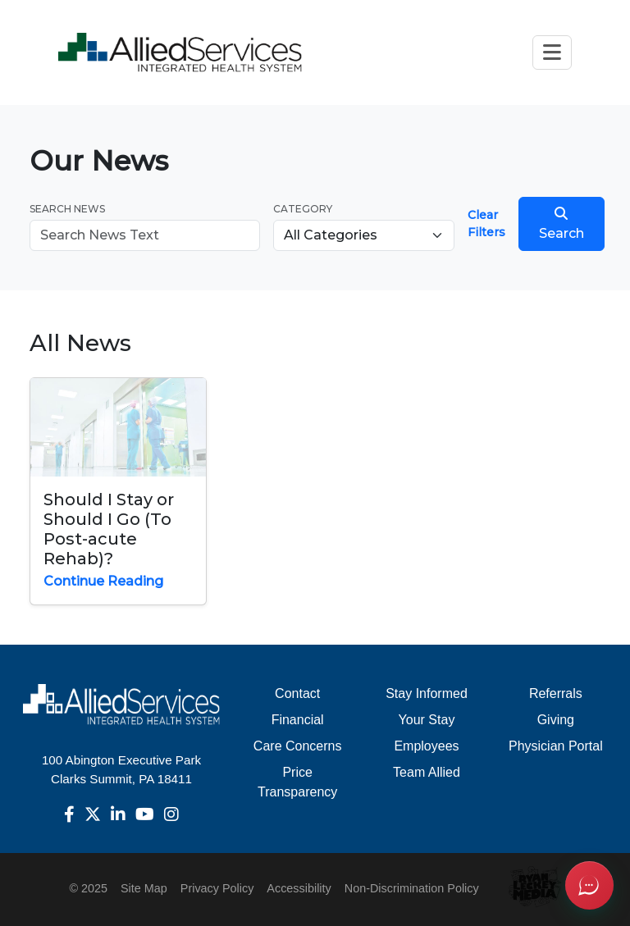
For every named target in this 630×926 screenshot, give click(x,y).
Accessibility (299, 888)
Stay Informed (427, 693)
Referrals (555, 693)
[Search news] (145, 235)
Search (561, 224)
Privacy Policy (217, 888)
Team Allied (426, 772)
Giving (555, 720)
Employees (426, 746)
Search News (67, 209)
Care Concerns (297, 746)
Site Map (144, 888)
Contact (297, 693)
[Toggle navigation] (552, 52)
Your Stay (427, 720)
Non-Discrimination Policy (412, 888)
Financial (298, 720)
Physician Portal (556, 746)
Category (302, 209)
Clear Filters (486, 223)
